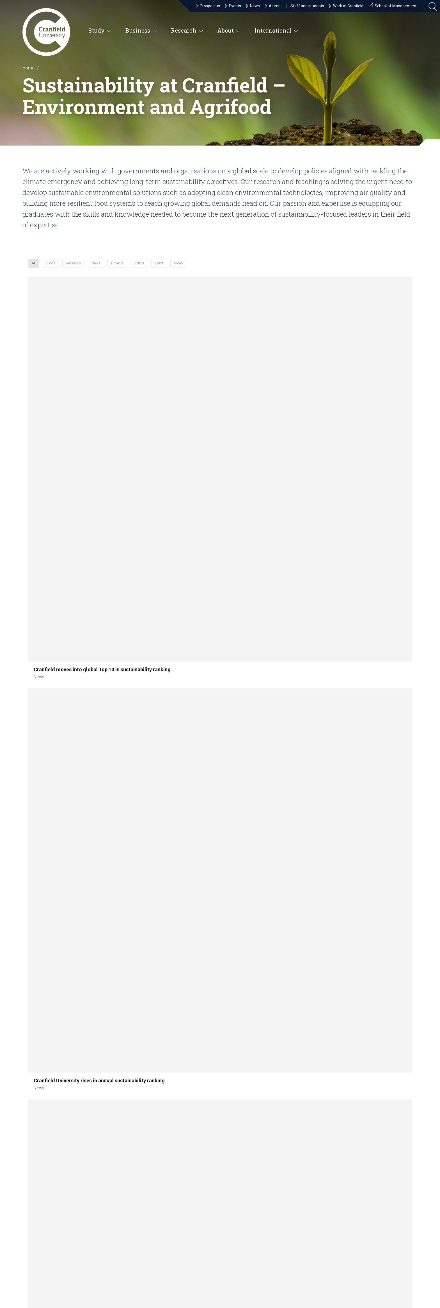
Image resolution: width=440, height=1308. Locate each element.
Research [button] (175, 269)
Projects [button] (233, 269)
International (276, 31)
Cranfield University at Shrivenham (197, 1177)
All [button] (122, 269)
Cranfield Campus (189, 1109)
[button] (70, 339)
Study (99, 31)
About (228, 31)
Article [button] (262, 269)
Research (187, 31)
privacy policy (61, 1273)
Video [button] (314, 269)
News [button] (204, 269)
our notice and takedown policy (103, 1267)
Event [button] (288, 269)
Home (28, 68)
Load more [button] (220, 918)
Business (141, 31)
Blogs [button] (145, 269)
